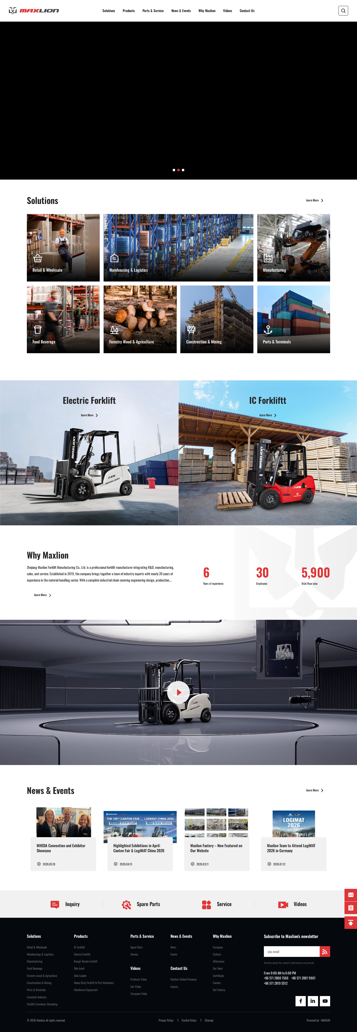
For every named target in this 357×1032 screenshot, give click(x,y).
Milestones (218, 961)
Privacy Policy (166, 1020)
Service (216, 915)
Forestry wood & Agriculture (42, 976)
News (173, 947)
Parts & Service (153, 10)
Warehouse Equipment (86, 990)
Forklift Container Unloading (42, 1004)
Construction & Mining (39, 983)
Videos (227, 10)
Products (129, 10)
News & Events (181, 10)
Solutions (108, 10)
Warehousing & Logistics (40, 954)
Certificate (218, 976)
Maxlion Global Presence (183, 979)
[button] (174, 170)
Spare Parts (140, 916)
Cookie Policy (189, 1020)
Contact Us (247, 10)
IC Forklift (79, 947)
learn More (315, 211)
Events (174, 954)
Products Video (138, 979)
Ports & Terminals (36, 990)
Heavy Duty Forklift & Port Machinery (94, 983)
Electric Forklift (82, 954)
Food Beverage (34, 968)
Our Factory (219, 990)
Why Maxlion (207, 10)
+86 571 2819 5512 (276, 983)
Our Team (218, 968)
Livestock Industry (36, 997)
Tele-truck (79, 968)
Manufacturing (35, 961)
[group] (178, 101)
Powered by (313, 1020)
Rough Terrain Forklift (85, 961)
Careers (217, 983)
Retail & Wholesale (37, 947)
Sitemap (209, 1020)
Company (218, 947)
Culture (217, 954)
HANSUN (325, 1020)
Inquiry (65, 915)
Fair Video (135, 986)
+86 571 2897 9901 (303, 977)
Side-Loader (80, 976)
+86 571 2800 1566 (276, 977)
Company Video (138, 993)
